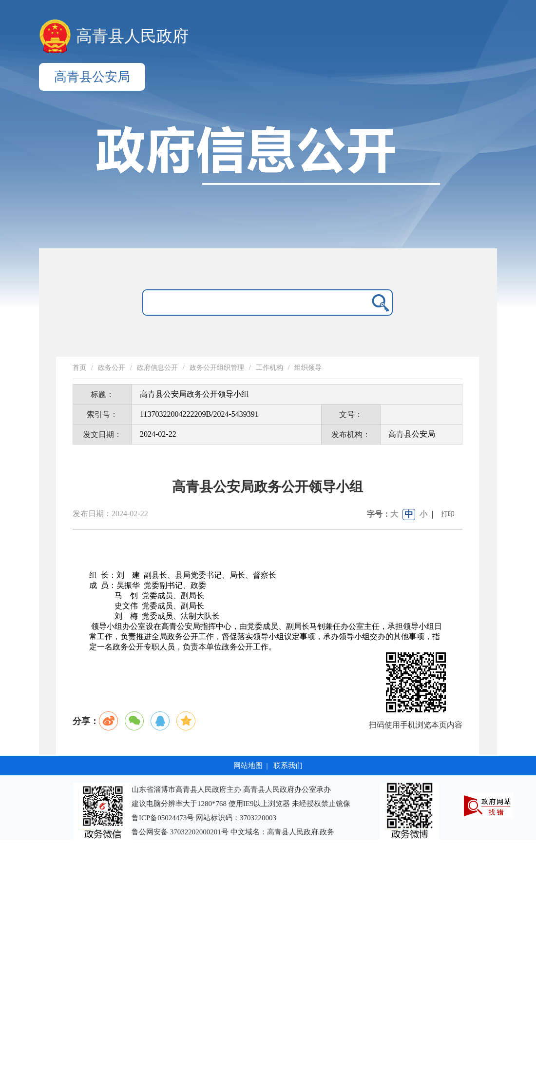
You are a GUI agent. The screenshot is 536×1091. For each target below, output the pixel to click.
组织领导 (308, 367)
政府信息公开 (157, 367)
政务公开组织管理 (217, 367)
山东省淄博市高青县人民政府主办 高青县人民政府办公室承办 (231, 789)
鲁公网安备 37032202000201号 (181, 832)
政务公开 (111, 367)
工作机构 (269, 367)
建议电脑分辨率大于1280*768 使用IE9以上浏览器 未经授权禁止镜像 (241, 804)
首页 (79, 367)
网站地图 (248, 765)
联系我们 (288, 765)
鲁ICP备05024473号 (163, 818)
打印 (448, 514)
